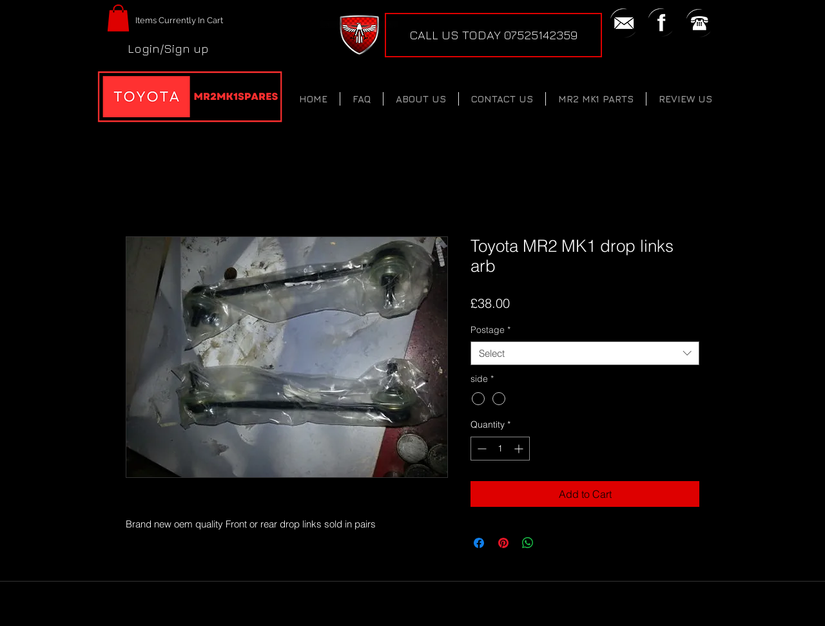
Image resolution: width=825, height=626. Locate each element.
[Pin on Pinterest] (503, 543)
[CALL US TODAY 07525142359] (493, 35)
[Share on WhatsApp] (528, 543)
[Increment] (520, 448)
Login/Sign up (168, 48)
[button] (118, 18)
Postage (490, 330)
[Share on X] (552, 543)
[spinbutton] (500, 448)
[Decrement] (480, 448)
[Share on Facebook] (479, 543)
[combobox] (585, 353)
